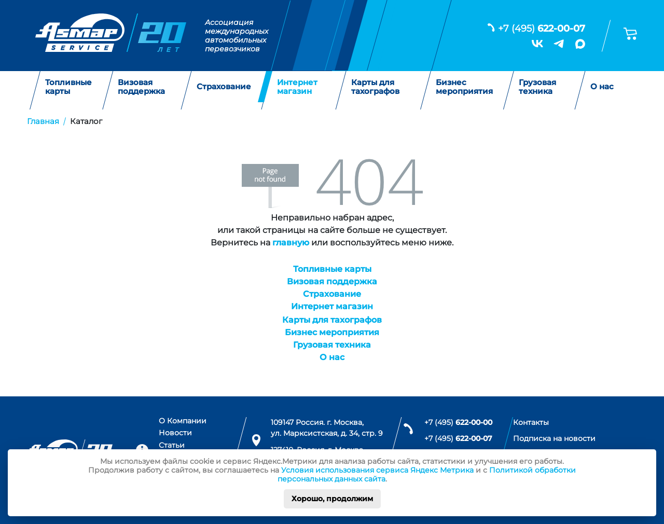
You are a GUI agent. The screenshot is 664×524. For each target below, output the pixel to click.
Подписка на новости (554, 438)
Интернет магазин (297, 86)
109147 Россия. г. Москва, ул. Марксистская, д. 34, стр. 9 (327, 428)
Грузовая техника (537, 86)
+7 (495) (541, 28)
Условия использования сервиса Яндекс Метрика (377, 470)
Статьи (172, 445)
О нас (602, 86)
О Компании (182, 420)
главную (290, 242)
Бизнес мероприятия (464, 86)
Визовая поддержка (141, 86)
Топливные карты (68, 86)
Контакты (531, 422)
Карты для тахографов (375, 86)
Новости (175, 432)
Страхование (224, 86)
